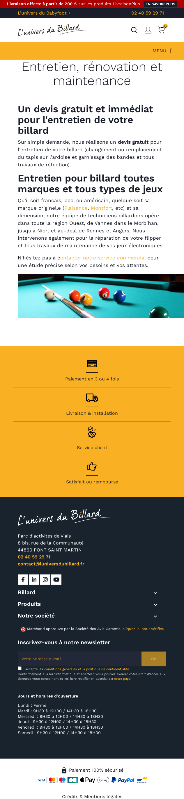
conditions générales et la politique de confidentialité (86, 669)
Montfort (101, 208)
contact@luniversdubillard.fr (51, 564)
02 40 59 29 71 (147, 13)
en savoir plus (160, 4)
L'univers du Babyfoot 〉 (45, 13)
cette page (122, 679)
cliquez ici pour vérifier (143, 629)
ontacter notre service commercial (103, 258)
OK (154, 658)
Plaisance (76, 208)
